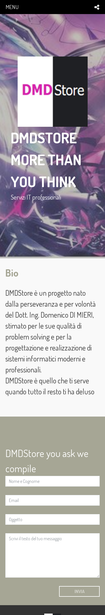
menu (12, 6)
